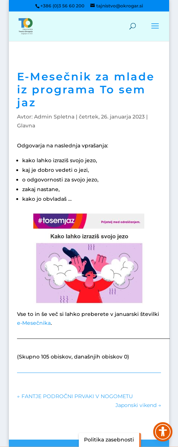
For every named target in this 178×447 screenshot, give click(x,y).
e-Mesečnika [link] (34, 323)
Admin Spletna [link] (54, 116)
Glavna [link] (26, 125)
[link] (26, 26)
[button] (155, 30)
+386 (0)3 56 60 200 (62, 6)
